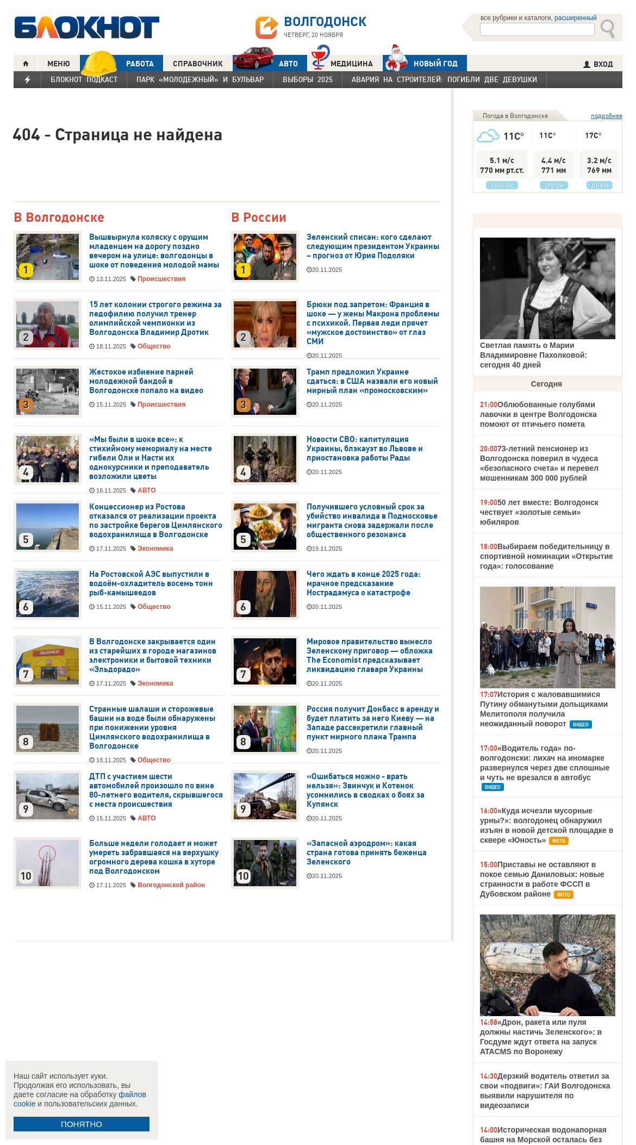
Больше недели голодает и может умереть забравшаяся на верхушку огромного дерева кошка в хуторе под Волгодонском (154, 857)
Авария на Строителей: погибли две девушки (444, 79)
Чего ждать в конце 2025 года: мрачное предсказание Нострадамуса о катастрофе (364, 583)
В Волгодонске (59, 217)
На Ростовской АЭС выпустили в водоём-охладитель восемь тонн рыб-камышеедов (151, 583)
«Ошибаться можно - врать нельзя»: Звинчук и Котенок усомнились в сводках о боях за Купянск (366, 790)
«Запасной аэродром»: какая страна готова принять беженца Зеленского (367, 852)
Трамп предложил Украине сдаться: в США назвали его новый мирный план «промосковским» (372, 381)
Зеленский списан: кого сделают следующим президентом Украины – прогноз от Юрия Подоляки (373, 246)
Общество (154, 346)
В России (258, 217)
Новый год (420, 63)
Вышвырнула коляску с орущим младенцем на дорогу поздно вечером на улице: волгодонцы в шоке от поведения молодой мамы (154, 251)
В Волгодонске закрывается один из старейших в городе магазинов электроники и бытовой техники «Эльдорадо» (152, 655)
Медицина (342, 62)
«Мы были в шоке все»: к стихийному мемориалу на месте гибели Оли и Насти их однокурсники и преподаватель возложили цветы (150, 457)
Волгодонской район (171, 885)
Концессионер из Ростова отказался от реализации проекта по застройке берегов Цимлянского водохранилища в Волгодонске (155, 520)
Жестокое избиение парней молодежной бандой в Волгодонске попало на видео (146, 381)
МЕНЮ (58, 64)
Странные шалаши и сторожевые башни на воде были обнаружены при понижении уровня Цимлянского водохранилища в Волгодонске (152, 727)
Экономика (155, 548)
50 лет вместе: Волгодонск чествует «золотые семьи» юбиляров (539, 512)
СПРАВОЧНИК (198, 64)
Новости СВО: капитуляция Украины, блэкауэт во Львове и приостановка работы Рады (365, 448)
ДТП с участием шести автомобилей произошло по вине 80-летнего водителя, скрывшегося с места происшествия (156, 790)
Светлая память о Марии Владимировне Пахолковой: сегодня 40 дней (533, 355)
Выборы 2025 (308, 79)
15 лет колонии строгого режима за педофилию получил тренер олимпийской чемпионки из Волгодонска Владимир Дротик (155, 318)
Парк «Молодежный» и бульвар (200, 79)
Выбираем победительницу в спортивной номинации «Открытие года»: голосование (546, 556)
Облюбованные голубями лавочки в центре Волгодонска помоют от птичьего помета (538, 414)
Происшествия (161, 279)
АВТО (265, 63)
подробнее (606, 115)
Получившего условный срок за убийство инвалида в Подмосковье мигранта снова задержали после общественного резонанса (372, 520)
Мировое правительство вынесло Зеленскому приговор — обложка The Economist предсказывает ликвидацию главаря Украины (370, 655)
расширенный (575, 18)
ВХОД (598, 64)
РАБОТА (117, 63)
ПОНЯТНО (81, 1124)
